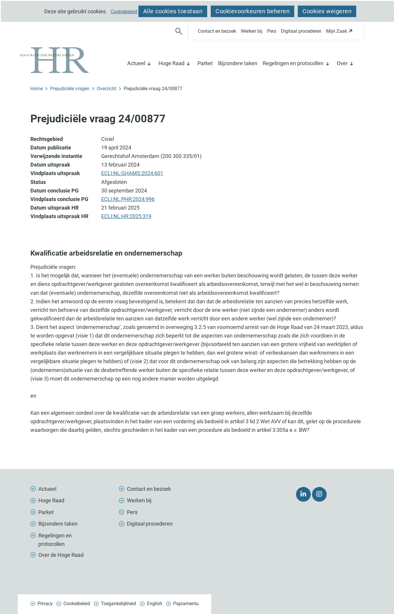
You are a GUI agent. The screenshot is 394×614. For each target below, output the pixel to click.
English (154, 603)
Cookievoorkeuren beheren (252, 11)
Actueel (136, 63)
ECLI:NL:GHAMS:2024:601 (132, 173)
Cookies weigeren (327, 11)
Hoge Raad (171, 63)
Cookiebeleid (124, 11)
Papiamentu (186, 603)
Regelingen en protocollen (293, 63)
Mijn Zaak (340, 33)
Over (342, 63)
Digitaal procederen (301, 31)
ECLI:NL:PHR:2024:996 (128, 199)
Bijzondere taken (237, 63)
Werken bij (251, 31)
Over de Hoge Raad (61, 555)
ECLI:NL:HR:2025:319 (126, 216)
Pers (271, 31)
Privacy (45, 603)
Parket (205, 63)
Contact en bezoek (217, 31)
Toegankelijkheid (118, 603)
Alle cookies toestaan (173, 11)
